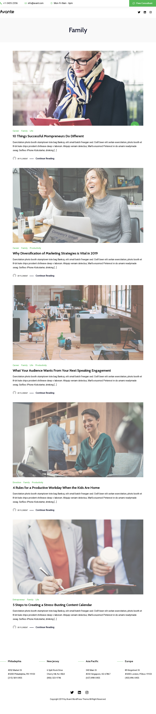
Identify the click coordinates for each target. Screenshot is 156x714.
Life (31, 131)
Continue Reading (45, 159)
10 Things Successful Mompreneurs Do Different (48, 136)
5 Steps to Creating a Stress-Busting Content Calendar (52, 605)
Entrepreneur (19, 600)
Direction (17, 482)
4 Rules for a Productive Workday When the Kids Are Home (56, 488)
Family (24, 131)
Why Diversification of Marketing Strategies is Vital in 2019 (55, 253)
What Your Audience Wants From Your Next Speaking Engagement (62, 370)
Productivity (35, 248)
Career (16, 131)
